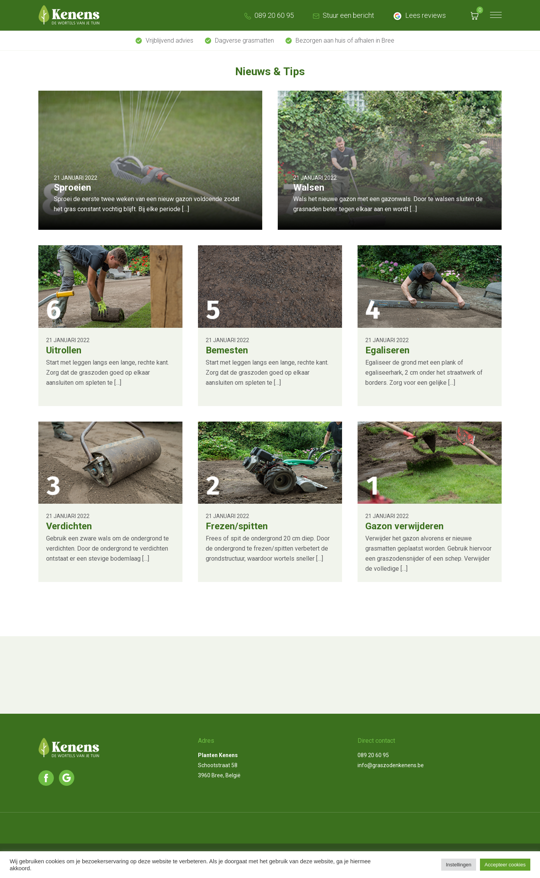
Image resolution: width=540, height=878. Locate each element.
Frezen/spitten (237, 526)
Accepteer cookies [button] (505, 865)
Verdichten (69, 526)
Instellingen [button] (458, 865)
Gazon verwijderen (404, 526)
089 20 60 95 (268, 15)
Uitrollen (63, 350)
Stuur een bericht (342, 15)
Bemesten (227, 350)
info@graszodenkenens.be (391, 765)
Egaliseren (387, 350)
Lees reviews (418, 15)
